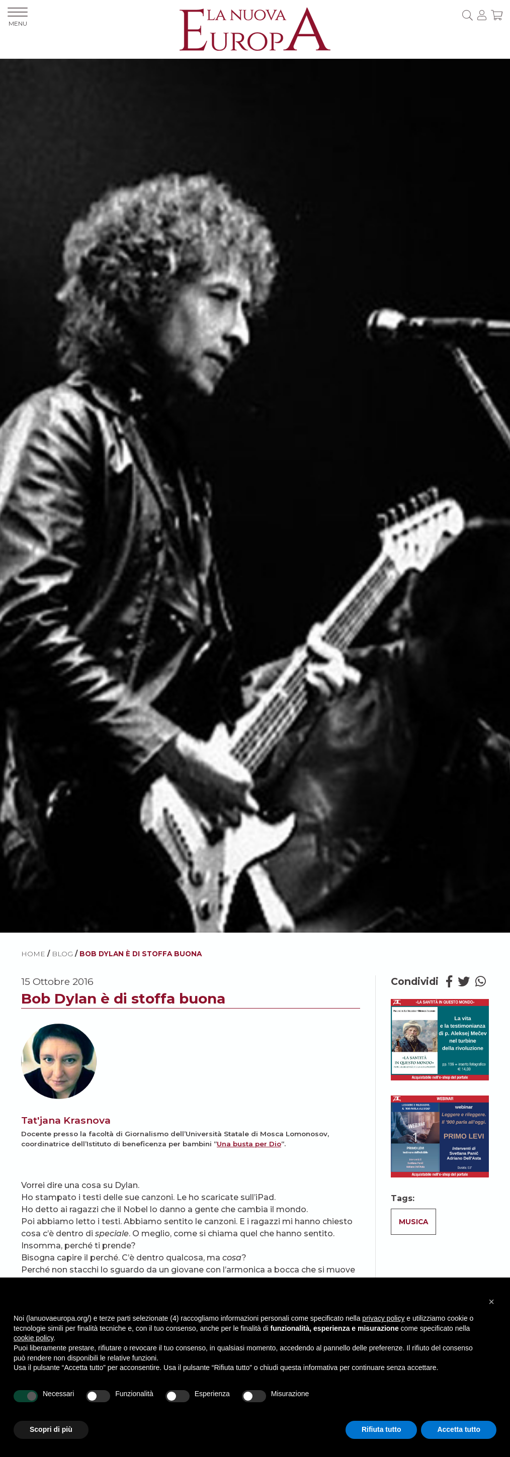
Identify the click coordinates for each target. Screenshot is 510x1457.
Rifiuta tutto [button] (381, 1429)
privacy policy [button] (383, 1318)
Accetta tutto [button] (458, 1429)
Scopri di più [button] (51, 1429)
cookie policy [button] (33, 1338)
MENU (18, 17)
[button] (491, 1302)
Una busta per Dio (249, 1144)
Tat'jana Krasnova (66, 1120)
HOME (33, 954)
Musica (413, 1222)
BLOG (62, 954)
